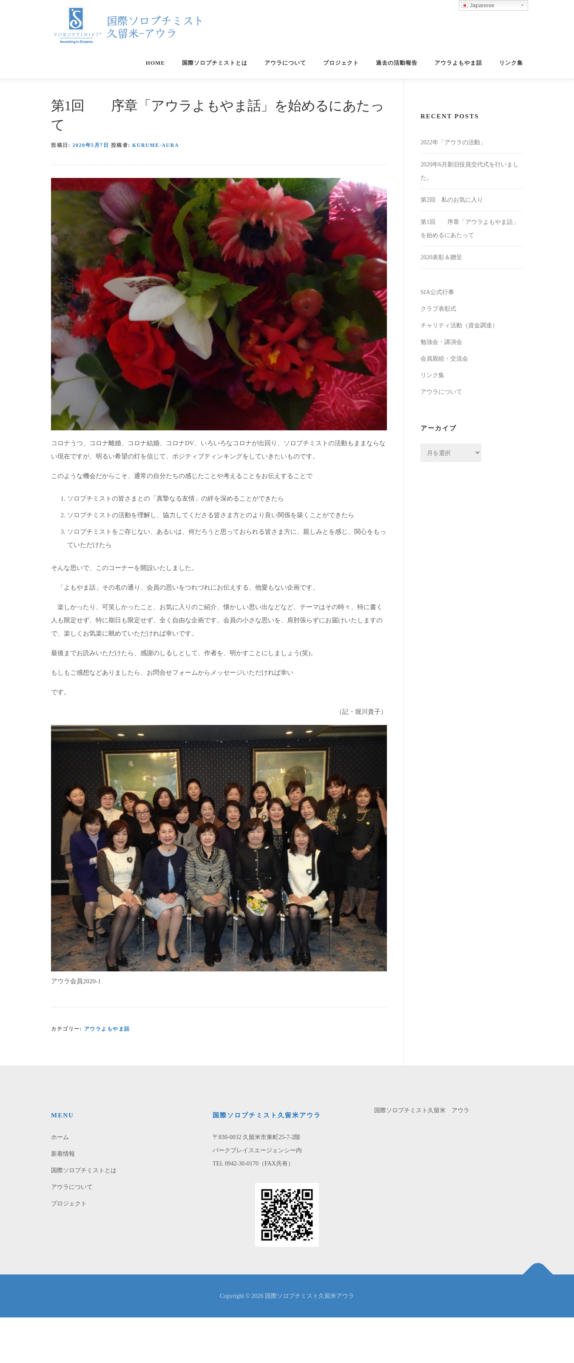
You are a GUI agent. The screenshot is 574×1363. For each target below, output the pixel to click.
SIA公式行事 (437, 292)
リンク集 (511, 63)
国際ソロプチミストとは (214, 63)
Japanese (477, 5)
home (155, 63)
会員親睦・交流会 (444, 358)
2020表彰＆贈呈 (441, 257)
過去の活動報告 (397, 63)
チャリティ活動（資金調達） (459, 325)
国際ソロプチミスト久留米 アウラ (421, 1110)
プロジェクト (341, 63)
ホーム (60, 1137)
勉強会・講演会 (441, 342)
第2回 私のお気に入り (452, 200)
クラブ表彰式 (438, 309)
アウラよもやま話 (458, 63)
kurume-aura (155, 145)
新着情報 (63, 1154)
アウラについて (285, 63)
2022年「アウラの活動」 (453, 142)
